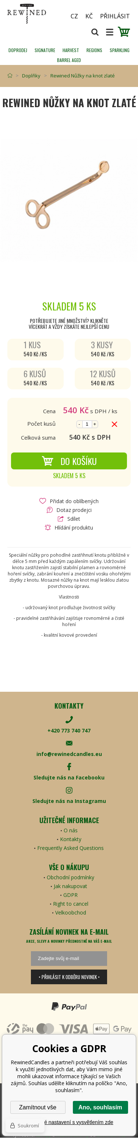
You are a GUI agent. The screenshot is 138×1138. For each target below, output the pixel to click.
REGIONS (94, 50)
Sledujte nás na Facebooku (69, 777)
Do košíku (69, 461)
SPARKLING (120, 50)
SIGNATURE (45, 50)
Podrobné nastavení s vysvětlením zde (69, 1122)
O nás (71, 830)
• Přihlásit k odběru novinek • (69, 977)
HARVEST (71, 50)
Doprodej (17, 50)
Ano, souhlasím (100, 1107)
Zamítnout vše (37, 1107)
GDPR (70, 894)
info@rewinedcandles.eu (69, 753)
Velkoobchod (70, 912)
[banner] (33, 14)
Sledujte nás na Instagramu (69, 800)
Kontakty (70, 839)
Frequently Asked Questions (70, 847)
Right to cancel (70, 903)
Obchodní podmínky (70, 877)
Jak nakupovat (70, 886)
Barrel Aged (69, 60)
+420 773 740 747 (69, 730)
